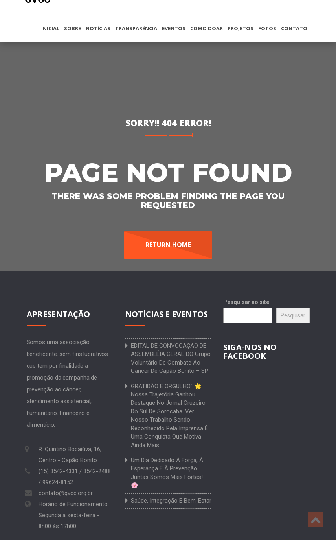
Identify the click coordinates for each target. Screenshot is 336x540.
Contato (294, 28)
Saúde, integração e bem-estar (171, 500)
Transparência (136, 28)
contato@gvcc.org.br (66, 493)
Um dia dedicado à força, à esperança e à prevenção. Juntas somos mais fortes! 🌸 (167, 473)
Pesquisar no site (246, 302)
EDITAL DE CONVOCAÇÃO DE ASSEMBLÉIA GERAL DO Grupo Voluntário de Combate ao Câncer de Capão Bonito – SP (171, 358)
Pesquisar (293, 315)
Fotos (267, 28)
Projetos (240, 28)
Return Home (168, 244)
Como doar (206, 28)
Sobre (72, 28)
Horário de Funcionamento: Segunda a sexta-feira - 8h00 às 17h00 (74, 515)
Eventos (173, 28)
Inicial (50, 28)
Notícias (98, 28)
